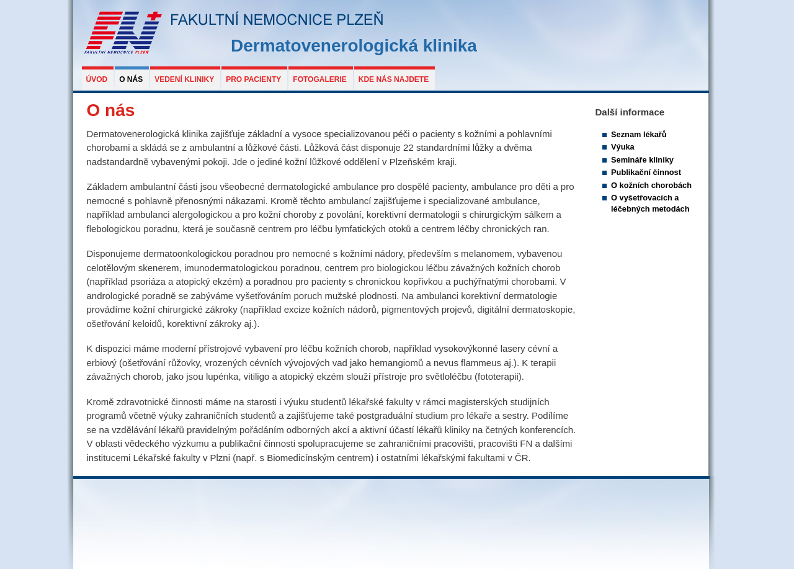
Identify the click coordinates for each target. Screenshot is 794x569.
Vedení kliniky (184, 79)
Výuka (623, 146)
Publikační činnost (646, 172)
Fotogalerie (319, 79)
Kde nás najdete (394, 79)
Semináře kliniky (642, 159)
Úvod (97, 79)
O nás (131, 79)
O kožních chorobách (651, 185)
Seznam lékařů (639, 134)
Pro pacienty (253, 79)
